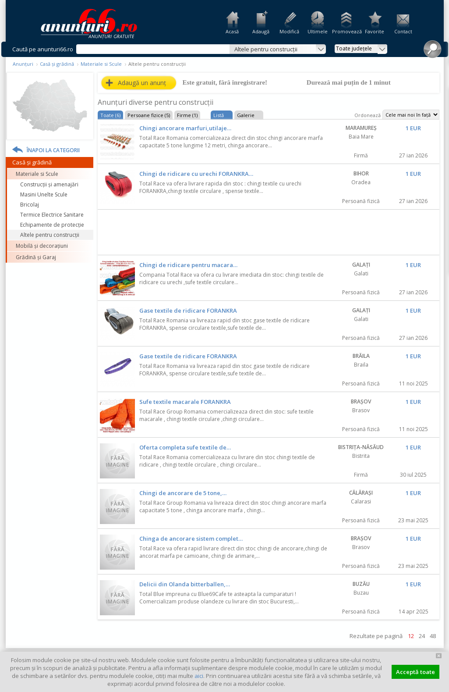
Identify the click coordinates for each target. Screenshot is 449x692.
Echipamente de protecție (52, 224)
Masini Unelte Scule (43, 194)
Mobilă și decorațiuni (42, 246)
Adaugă (260, 31)
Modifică (289, 31)
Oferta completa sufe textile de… (185, 447)
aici (198, 676)
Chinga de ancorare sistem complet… (191, 538)
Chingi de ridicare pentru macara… (188, 265)
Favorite (374, 31)
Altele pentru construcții (49, 235)
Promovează (346, 31)
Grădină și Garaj (36, 257)
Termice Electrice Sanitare (52, 214)
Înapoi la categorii (53, 150)
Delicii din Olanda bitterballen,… (184, 584)
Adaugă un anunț (142, 82)
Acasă (232, 31)
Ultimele (318, 31)
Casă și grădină (57, 64)
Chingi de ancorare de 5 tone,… (182, 493)
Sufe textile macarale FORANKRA (185, 402)
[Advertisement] (268, 233)
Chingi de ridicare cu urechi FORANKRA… (196, 174)
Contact (403, 31)
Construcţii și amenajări (49, 184)
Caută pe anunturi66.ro (42, 49)
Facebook (443, 148)
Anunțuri (23, 64)
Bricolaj (29, 204)
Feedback (443, 118)
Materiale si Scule (101, 64)
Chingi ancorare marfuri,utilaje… (185, 128)
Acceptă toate (415, 672)
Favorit (412, 145)
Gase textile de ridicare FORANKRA (188, 310)
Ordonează (367, 115)
